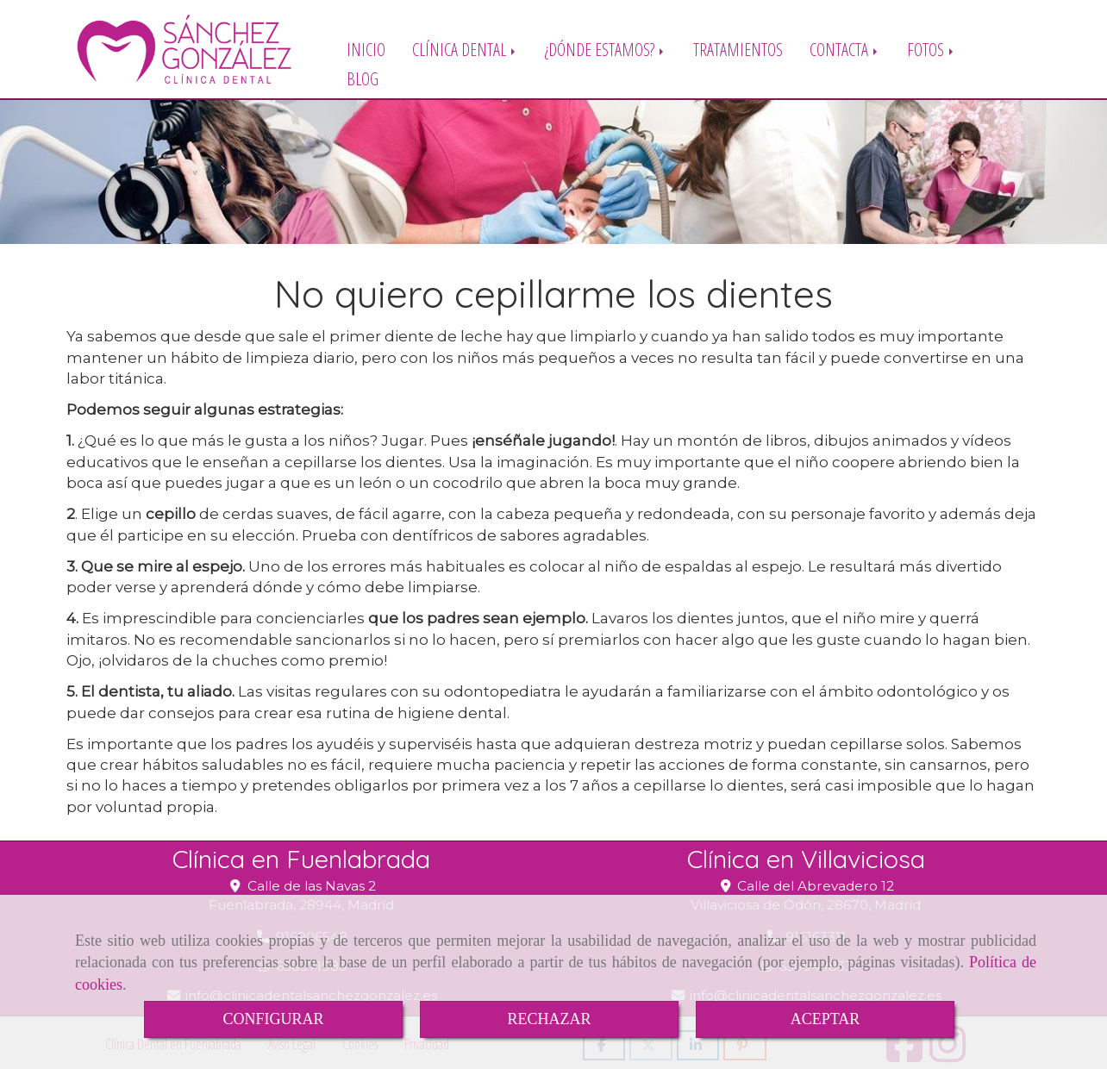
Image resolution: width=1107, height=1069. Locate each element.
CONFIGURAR (272, 1019)
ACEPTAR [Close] (825, 1019)
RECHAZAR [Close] (549, 1019)
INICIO (366, 48)
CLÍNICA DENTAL (465, 48)
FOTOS (931, 48)
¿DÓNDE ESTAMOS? (605, 48)
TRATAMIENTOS (738, 48)
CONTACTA (845, 48)
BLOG (362, 78)
